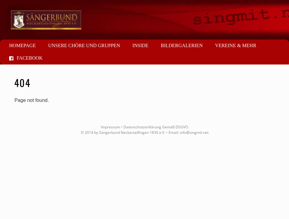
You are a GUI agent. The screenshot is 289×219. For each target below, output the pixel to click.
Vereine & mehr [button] (235, 45)
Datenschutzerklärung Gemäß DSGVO (155, 127)
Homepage (22, 45)
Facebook (26, 58)
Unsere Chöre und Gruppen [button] (84, 45)
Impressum (110, 127)
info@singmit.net (194, 132)
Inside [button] (140, 45)
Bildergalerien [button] (182, 45)
